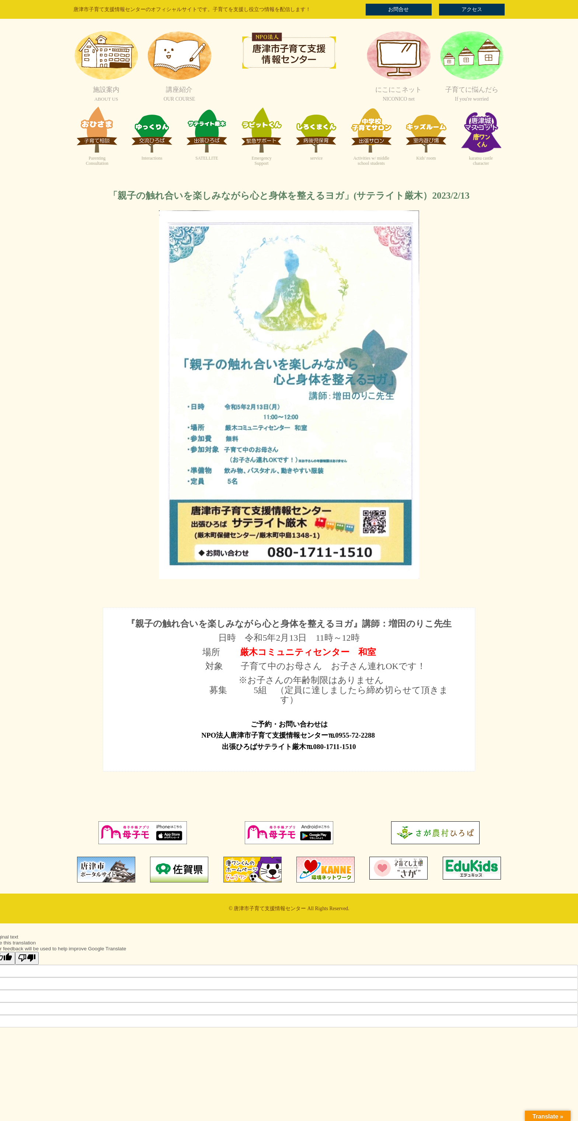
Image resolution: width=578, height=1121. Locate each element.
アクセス (472, 9)
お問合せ (398, 9)
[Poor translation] (27, 958)
